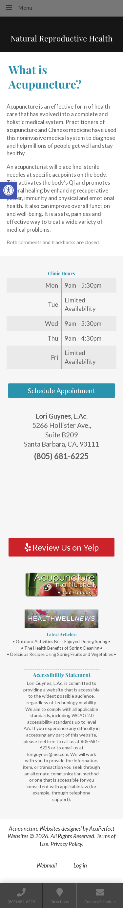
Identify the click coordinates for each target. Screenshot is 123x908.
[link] (8, 190)
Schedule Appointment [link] (61, 391)
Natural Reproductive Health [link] (61, 38)
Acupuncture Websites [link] (34, 828)
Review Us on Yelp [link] (62, 547)
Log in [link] (80, 865)
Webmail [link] (46, 865)
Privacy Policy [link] (66, 844)
